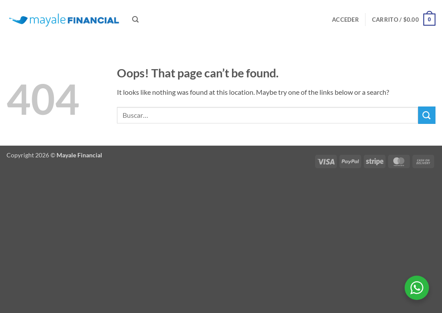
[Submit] (426, 115)
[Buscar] (135, 19)
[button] (345, 19)
